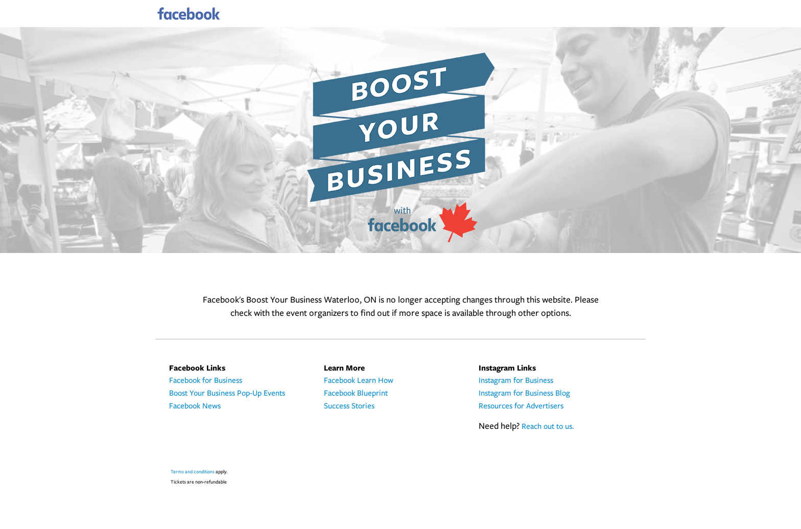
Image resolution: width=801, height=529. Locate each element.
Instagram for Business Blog (524, 393)
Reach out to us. (548, 427)
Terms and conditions (193, 472)
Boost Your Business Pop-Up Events (227, 393)
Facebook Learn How (358, 381)
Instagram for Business (516, 381)
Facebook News (195, 406)
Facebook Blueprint (356, 393)
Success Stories (349, 406)
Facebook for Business (205, 381)
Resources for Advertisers (521, 406)
